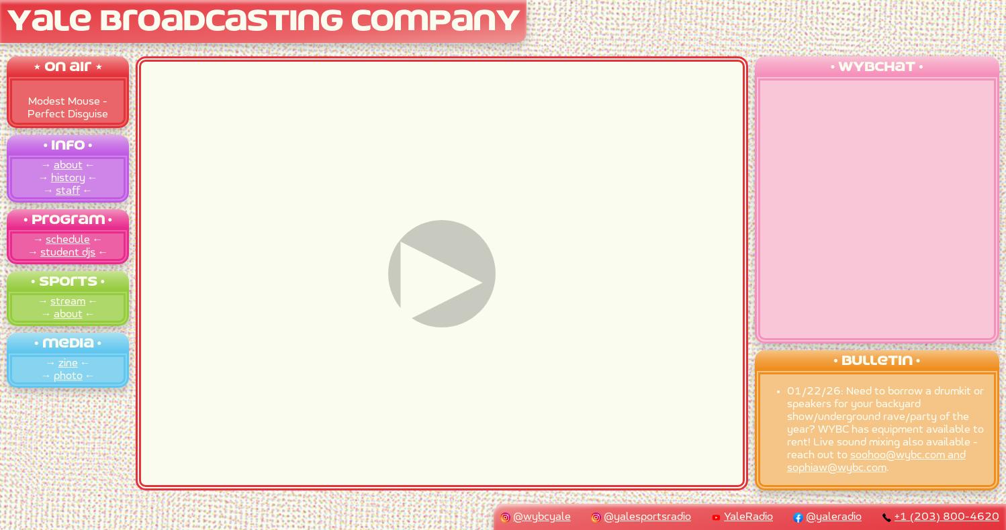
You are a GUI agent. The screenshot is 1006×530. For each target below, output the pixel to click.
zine (68, 363)
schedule (68, 239)
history (68, 177)
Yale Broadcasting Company (263, 22)
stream (67, 301)
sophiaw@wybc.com (836, 467)
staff (68, 190)
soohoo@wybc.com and (908, 454)
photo (68, 375)
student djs (67, 252)
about (68, 165)
